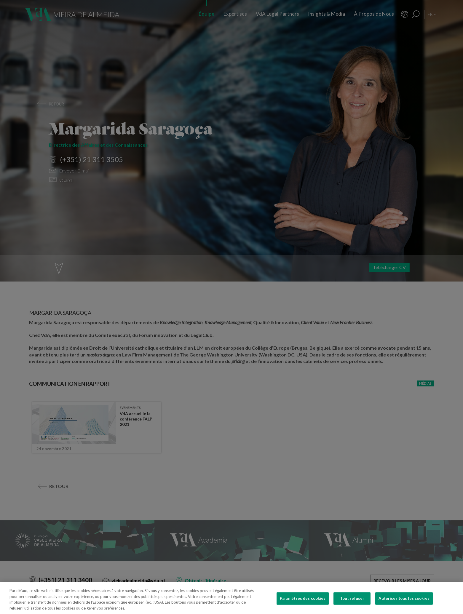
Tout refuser (352, 602)
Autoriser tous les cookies (404, 602)
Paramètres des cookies (303, 602)
